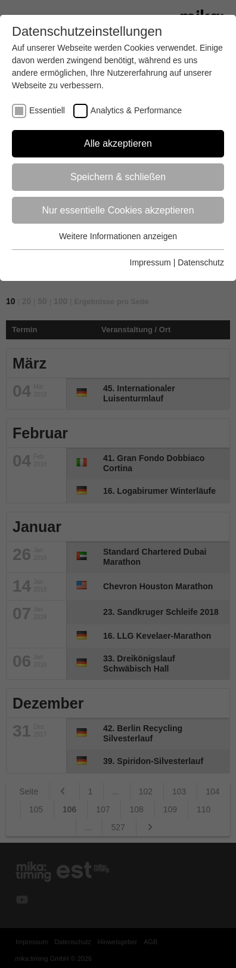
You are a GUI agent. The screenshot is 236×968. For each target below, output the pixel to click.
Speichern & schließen (118, 177)
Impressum (150, 262)
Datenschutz (201, 262)
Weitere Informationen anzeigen (118, 236)
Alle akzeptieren (118, 143)
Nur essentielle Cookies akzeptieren (118, 210)
